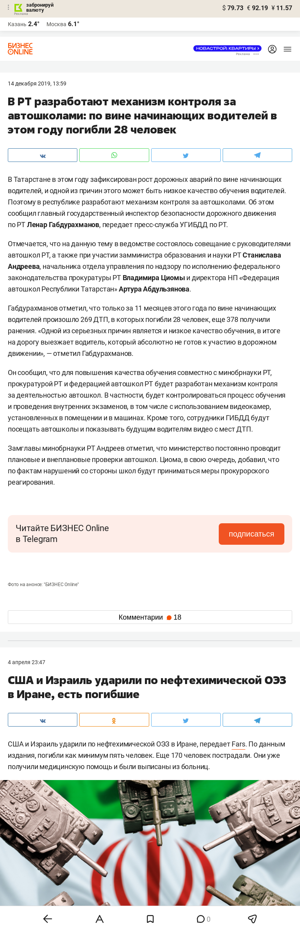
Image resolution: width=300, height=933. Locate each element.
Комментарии (150, 617)
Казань (17, 24)
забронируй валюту (40, 7)
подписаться (251, 534)
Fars (238, 744)
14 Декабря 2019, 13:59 (37, 83)
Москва (56, 24)
